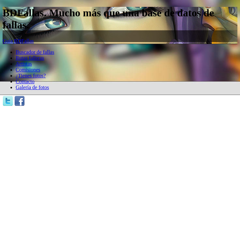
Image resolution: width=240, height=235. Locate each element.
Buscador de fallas (35, 52)
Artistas (24, 64)
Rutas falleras (30, 58)
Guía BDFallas (18, 41)
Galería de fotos (32, 87)
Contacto (25, 81)
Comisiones (28, 69)
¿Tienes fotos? (31, 75)
